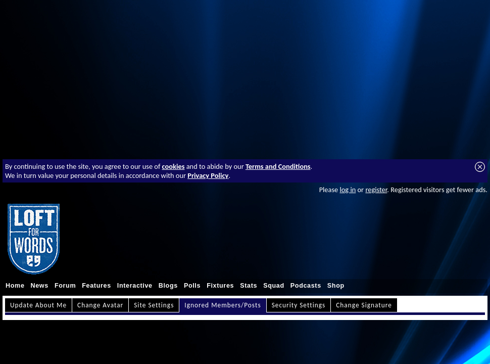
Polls (192, 285)
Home (15, 285)
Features (96, 285)
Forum (65, 285)
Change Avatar (100, 305)
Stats (248, 285)
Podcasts (305, 285)
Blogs (168, 285)
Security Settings (299, 305)
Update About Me (38, 305)
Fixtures (220, 285)
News (39, 285)
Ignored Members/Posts (222, 305)
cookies (173, 166)
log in (347, 189)
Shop (336, 285)
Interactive (135, 285)
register (376, 189)
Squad (273, 285)
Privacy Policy (207, 175)
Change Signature (364, 305)
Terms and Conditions (278, 166)
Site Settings (154, 305)
